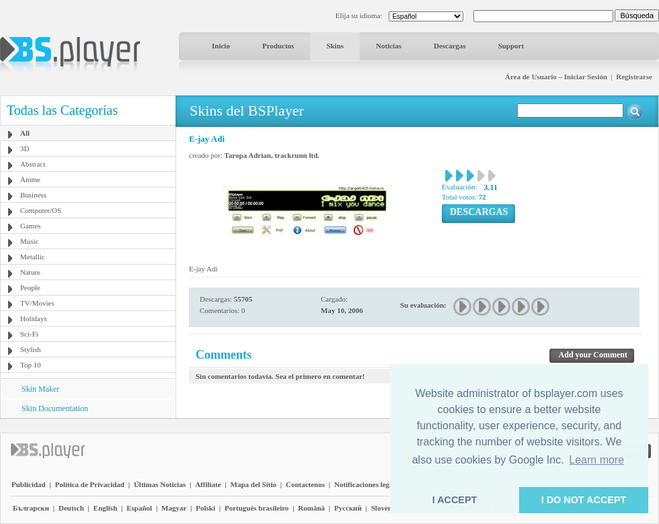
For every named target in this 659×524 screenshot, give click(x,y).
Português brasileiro (256, 508)
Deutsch (71, 508)
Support (511, 46)
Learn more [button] (596, 460)
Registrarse (634, 77)
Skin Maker (40, 389)
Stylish (30, 349)
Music (29, 241)
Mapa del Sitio (253, 484)
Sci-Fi (29, 334)
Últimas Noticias (160, 484)
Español (139, 508)
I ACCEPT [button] (454, 499)
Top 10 (30, 365)
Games (30, 226)
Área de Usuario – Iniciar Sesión (556, 77)
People (30, 287)
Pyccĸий (348, 508)
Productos (278, 46)
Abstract (32, 164)
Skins (335, 46)
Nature (30, 272)
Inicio (221, 46)
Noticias (388, 46)
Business (33, 195)
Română (311, 508)
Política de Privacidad (89, 484)
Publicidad (28, 484)
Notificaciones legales (367, 484)
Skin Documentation (55, 408)
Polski (205, 508)
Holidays (33, 318)
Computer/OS (40, 210)
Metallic (32, 257)
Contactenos (305, 484)
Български (31, 508)
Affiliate (208, 484)
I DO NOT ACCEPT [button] (584, 499)
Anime (30, 179)
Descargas (450, 46)
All (25, 133)
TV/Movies (37, 303)
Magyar (173, 508)
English (105, 508)
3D (24, 148)
